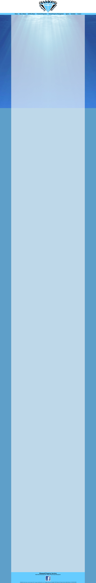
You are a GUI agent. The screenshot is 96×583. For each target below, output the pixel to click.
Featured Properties (42, 13)
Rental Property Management (56, 13)
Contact (79, 13)
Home (16, 13)
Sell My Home (31, 13)
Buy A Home (23, 13)
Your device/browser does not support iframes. (48, 293)
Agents (67, 13)
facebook (73, 13)
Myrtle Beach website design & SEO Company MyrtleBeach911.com (34, 582)
